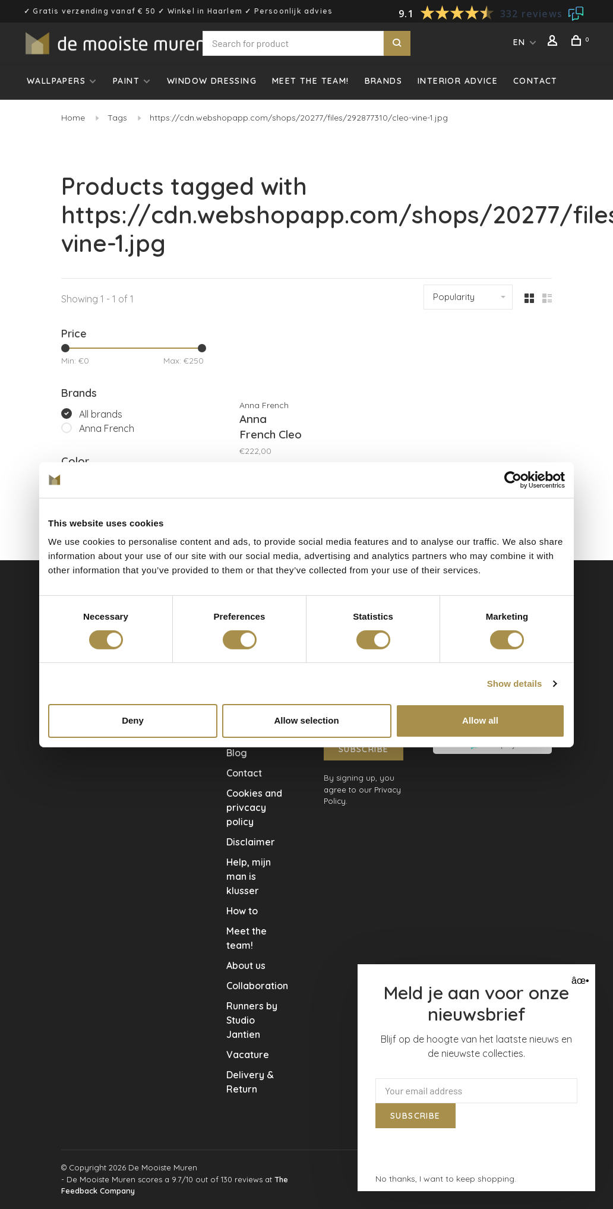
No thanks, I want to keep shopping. (445, 1178)
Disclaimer (250, 842)
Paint (126, 80)
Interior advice (458, 80)
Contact (535, 80)
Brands (383, 80)
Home (73, 117)
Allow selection (306, 720)
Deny (133, 720)
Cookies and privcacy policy (254, 807)
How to (242, 911)
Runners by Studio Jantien (251, 1020)
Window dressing (212, 80)
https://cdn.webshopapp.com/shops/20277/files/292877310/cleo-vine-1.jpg (299, 117)
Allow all (480, 720)
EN (519, 42)
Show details (514, 683)
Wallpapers (56, 80)
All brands (100, 414)
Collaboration (257, 986)
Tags (117, 117)
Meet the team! (310, 80)
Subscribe (364, 749)
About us (246, 965)
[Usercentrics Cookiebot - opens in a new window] (513, 479)
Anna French (106, 428)
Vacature (247, 1054)
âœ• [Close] (578, 981)
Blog (236, 753)
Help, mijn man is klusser (248, 876)
